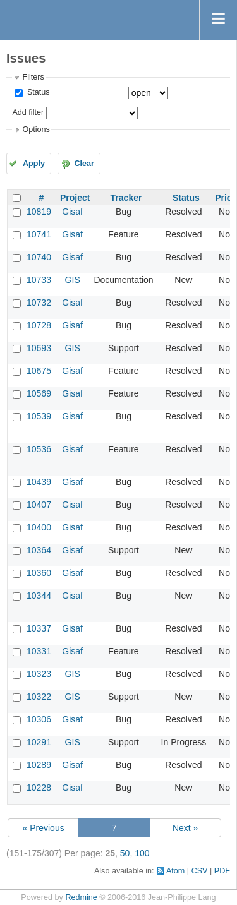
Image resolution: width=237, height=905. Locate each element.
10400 (39, 527)
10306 (39, 719)
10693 (39, 348)
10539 (39, 416)
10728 (39, 325)
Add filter (28, 112)
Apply (34, 163)
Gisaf (72, 212)
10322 (39, 697)
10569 (39, 393)
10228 (39, 787)
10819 (39, 212)
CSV (199, 870)
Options (35, 129)
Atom (175, 870)
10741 (39, 234)
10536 (39, 449)
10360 (39, 573)
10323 (39, 674)
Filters (33, 77)
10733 (39, 280)
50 (125, 853)
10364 (39, 550)
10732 (39, 302)
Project (75, 198)
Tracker (126, 198)
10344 (39, 595)
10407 (39, 505)
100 (142, 853)
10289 (39, 765)
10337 (39, 628)
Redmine (81, 897)
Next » (185, 828)
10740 (39, 257)
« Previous (43, 828)
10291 (39, 742)
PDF (222, 870)
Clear (84, 163)
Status (37, 92)
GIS (72, 280)
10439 (39, 482)
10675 (39, 371)
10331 (39, 651)
